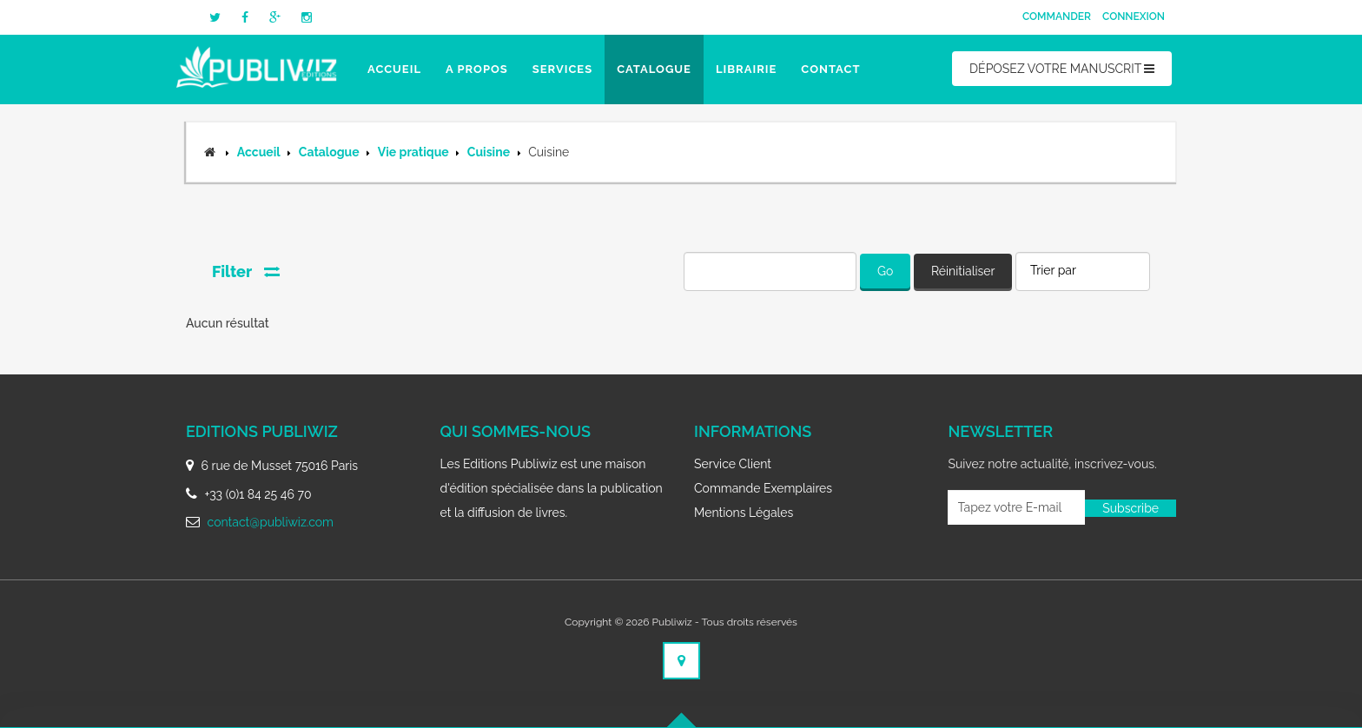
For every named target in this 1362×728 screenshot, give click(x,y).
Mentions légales (743, 513)
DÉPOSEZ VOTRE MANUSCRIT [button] (1061, 69)
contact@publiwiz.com (271, 522)
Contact (830, 69)
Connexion (1133, 16)
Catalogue (654, 69)
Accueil (394, 69)
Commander (1056, 16)
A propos (477, 69)
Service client (732, 464)
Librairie (746, 69)
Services (562, 69)
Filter (246, 271)
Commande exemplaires (763, 488)
